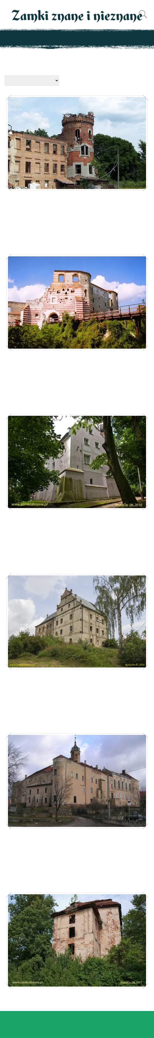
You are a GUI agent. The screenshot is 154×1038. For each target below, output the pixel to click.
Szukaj (143, 14)
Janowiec (24, 364)
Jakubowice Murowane (49, 205)
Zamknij (141, 1027)
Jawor (18, 849)
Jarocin (21, 531)
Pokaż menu (77, 37)
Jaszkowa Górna (37, 690)
